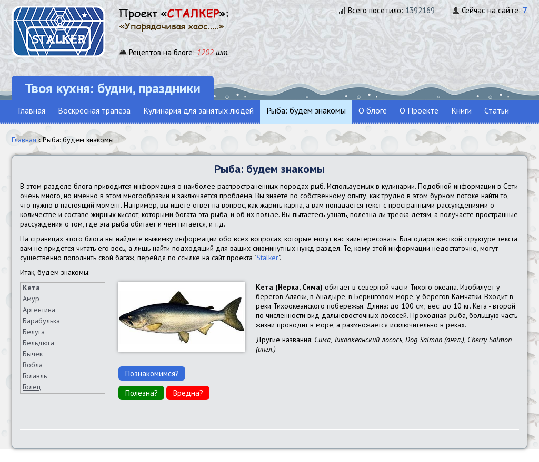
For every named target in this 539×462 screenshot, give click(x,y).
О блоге (372, 110)
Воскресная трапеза (94, 110)
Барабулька (41, 320)
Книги (461, 110)
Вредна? (188, 392)
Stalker (267, 257)
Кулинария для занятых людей (198, 110)
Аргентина (39, 309)
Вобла (33, 364)
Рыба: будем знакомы (306, 110)
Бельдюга (38, 342)
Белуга (34, 331)
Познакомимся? (152, 373)
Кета (31, 287)
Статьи (496, 110)
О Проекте (419, 110)
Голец (32, 387)
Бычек (33, 353)
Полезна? (141, 392)
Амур (31, 298)
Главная (31, 110)
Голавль (35, 376)
